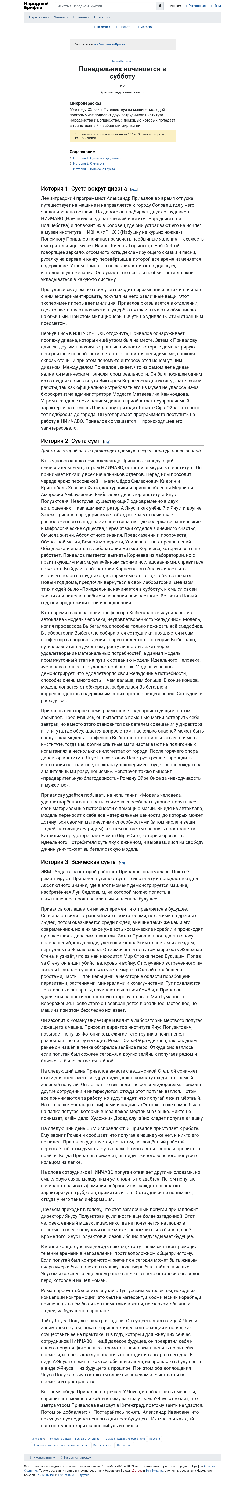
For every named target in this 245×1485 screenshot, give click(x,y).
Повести (154, 1438)
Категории (37, 1438)
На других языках (76, 1457)
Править (125, 27)
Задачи (60, 17)
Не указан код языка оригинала (124, 1438)
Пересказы (38, 17)
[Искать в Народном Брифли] (106, 6)
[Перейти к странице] (160, 6)
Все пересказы (103, 1445)
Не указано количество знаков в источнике (61, 1445)
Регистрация (198, 5)
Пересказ (103, 27)
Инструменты (43, 1457)
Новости (101, 17)
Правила (80, 17)
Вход (217, 5)
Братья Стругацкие (122, 61)
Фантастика (124, 1445)
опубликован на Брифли (109, 44)
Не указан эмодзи (59, 1438)
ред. (134, 189)
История (146, 27)
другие (84, 1475)
